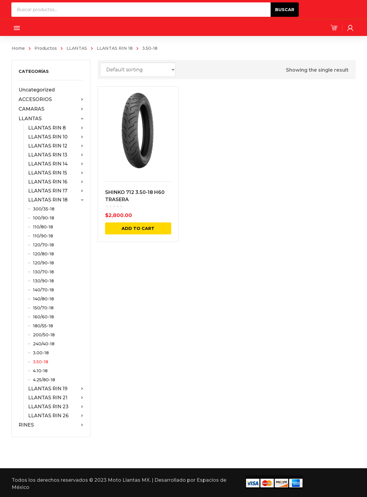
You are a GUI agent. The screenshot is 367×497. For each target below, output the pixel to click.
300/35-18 (43, 209)
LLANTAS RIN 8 (55, 128)
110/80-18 (43, 227)
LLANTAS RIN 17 (55, 191)
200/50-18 (44, 335)
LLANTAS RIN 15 (55, 173)
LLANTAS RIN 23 (55, 406)
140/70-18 (43, 290)
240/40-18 (43, 344)
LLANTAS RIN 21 (55, 397)
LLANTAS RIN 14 (55, 164)
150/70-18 (43, 308)
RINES (51, 425)
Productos (45, 48)
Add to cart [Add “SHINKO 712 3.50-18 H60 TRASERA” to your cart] (138, 228)
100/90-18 (43, 218)
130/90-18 (43, 281)
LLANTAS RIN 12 (55, 146)
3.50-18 (40, 362)
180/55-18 (43, 326)
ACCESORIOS (51, 99)
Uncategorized (37, 90)
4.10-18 (40, 370)
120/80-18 (43, 254)
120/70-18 (43, 245)
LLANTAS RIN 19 (55, 388)
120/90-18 (43, 263)
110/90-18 (43, 236)
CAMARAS (51, 109)
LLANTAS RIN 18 (115, 48)
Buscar (284, 9)
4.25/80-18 (44, 379)
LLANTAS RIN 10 (55, 137)
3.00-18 (41, 353)
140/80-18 (43, 299)
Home (18, 48)
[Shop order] (138, 69)
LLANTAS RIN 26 (55, 415)
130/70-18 (43, 272)
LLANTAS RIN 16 (55, 182)
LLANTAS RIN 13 (55, 155)
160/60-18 (43, 317)
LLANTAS (76, 48)
